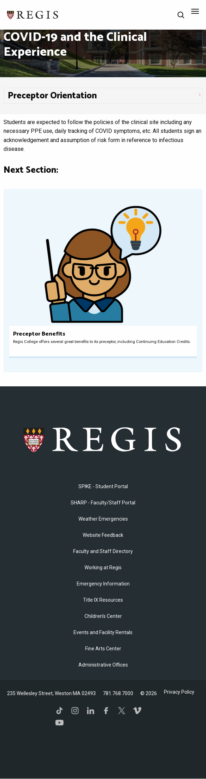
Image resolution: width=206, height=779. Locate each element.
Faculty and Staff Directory (103, 551)
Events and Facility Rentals (103, 632)
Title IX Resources (103, 600)
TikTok (59, 710)
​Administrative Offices (103, 665)
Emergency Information (103, 584)
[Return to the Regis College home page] (33, 14)
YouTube (59, 722)
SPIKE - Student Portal (103, 486)
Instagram (75, 710)
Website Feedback (103, 535)
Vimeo (137, 710)
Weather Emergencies (103, 519)
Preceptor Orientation (52, 95)
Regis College (102, 439)
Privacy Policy (179, 691)
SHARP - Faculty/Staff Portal (103, 502)
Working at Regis (103, 567)
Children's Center (103, 616)
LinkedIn (90, 710)
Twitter (121, 710)
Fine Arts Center (103, 648)
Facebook (106, 710)
